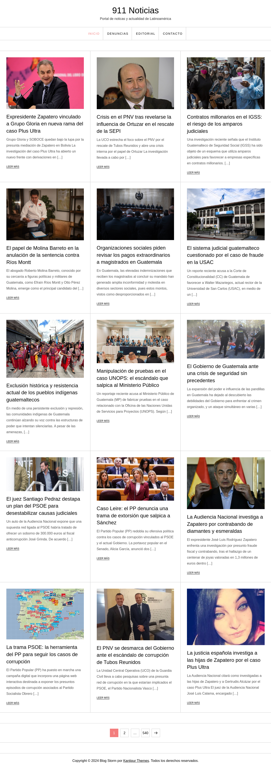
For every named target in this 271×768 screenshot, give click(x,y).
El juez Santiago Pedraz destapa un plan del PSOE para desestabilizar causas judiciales (43, 506)
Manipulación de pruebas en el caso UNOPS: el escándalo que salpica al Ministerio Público (132, 378)
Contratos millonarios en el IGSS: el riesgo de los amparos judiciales (224, 124)
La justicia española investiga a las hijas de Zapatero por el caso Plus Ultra (223, 660)
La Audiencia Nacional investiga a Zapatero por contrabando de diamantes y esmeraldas (225, 524)
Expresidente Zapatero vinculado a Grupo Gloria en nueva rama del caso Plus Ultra (44, 124)
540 (146, 732)
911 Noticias (135, 10)
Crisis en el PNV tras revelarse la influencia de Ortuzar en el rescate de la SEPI (135, 124)
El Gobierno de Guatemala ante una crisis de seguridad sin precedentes (223, 373)
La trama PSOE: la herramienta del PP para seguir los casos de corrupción (42, 654)
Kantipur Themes (136, 761)
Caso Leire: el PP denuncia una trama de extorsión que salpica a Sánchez (133, 515)
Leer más (12, 166)
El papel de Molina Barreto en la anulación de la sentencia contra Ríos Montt (42, 255)
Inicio (94, 33)
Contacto (173, 33)
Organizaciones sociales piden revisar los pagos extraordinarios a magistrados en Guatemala (133, 255)
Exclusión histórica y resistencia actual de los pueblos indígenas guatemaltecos (42, 393)
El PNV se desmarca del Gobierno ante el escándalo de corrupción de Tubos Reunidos (135, 655)
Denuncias (117, 33)
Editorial (145, 33)
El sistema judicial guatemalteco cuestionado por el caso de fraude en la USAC (225, 255)
